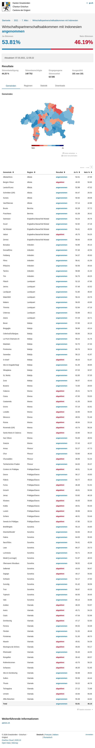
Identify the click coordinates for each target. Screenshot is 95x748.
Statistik (43, 86)
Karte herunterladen (69, 156)
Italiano (55, 735)
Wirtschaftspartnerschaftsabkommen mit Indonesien (55, 20)
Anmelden (89, 734)
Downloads (60, 86)
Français (48, 735)
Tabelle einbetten (85, 709)
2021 (16, 20)
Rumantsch (48, 737)
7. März (25, 20)
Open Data (6, 743)
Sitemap (15, 743)
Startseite (6, 20)
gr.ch (91, 3)
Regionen (28, 86)
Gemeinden (11, 86)
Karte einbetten (70, 153)
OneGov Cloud (7, 740)
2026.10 (18, 740)
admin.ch (6, 723)
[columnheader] (14, 172)
